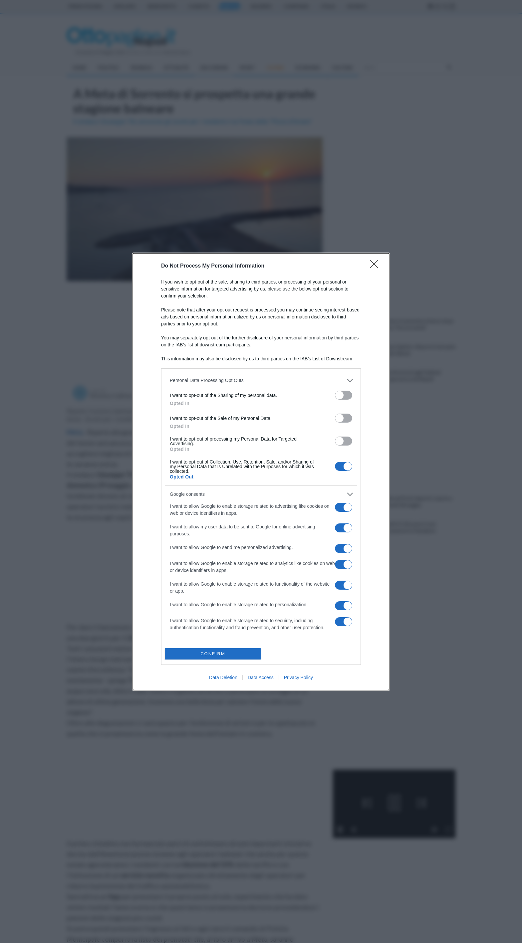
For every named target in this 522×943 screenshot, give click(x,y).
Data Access (261, 677)
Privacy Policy (298, 677)
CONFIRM (212, 653)
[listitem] (261, 380)
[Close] (376, 266)
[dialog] (261, 471)
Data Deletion (223, 677)
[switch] (343, 395)
